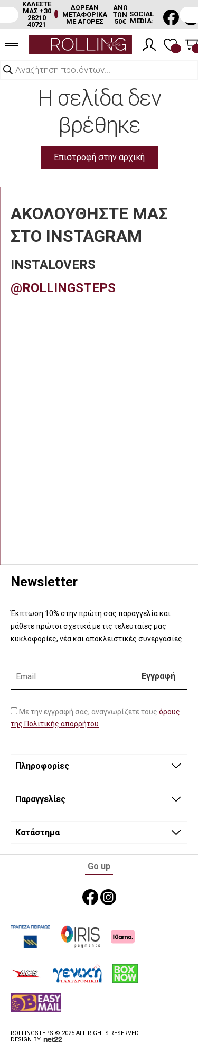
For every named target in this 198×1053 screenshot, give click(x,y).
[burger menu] (11, 44)
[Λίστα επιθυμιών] (170, 44)
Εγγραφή (158, 676)
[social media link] (171, 17)
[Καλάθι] (191, 44)
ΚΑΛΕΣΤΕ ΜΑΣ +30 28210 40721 (36, 14)
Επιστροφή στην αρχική (99, 157)
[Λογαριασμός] (149, 44)
